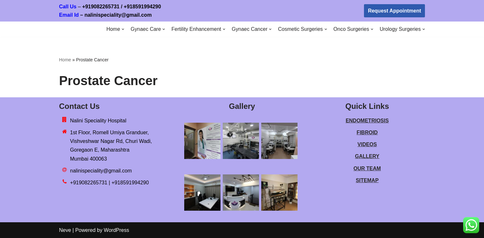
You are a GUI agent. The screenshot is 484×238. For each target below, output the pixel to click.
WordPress (116, 230)
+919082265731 (100, 6)
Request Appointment (394, 10)
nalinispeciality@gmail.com (101, 170)
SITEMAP (367, 180)
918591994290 (154, 6)
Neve (65, 230)
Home (65, 59)
